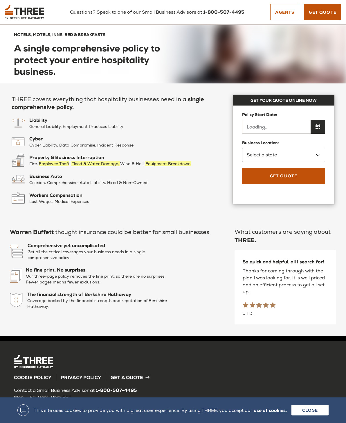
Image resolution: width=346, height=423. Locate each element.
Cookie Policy (32, 377)
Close (310, 410)
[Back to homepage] (30, 14)
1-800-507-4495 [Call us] (223, 11)
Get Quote (322, 12)
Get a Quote (130, 377)
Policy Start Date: (259, 114)
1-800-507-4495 (116, 390)
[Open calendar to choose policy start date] (318, 127)
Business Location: (283, 151)
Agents (284, 12)
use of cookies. (270, 410)
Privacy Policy (81, 377)
